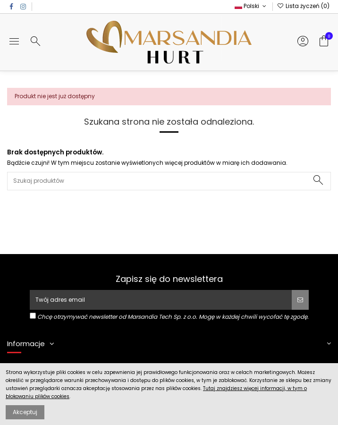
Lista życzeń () (303, 6)
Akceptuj (25, 412)
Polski (251, 6)
